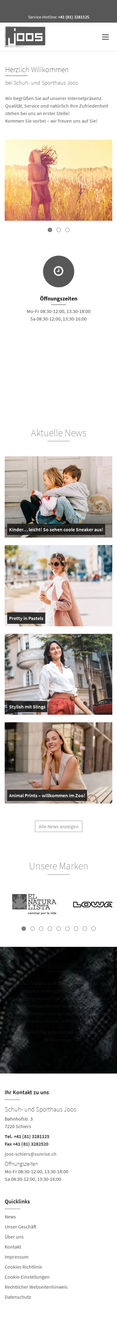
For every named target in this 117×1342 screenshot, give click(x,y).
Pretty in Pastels (26, 619)
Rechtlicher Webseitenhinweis (36, 1287)
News (10, 1216)
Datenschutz (18, 1297)
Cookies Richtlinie (23, 1267)
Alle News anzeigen (59, 828)
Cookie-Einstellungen (27, 1277)
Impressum (16, 1257)
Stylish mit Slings (27, 707)
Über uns (14, 1236)
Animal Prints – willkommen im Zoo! (47, 796)
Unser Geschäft (21, 1226)
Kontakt (13, 1247)
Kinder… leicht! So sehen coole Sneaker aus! (56, 530)
